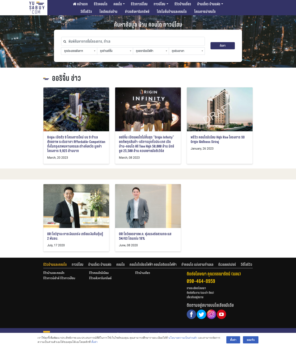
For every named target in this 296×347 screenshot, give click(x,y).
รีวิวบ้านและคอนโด (55, 264)
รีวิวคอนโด (100, 4)
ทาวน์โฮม (159, 4)
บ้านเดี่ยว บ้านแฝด (208, 4)
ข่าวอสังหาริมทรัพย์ (137, 11)
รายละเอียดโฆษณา (196, 288)
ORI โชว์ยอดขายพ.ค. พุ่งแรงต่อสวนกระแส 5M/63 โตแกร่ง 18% (145, 236)
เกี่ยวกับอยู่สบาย (195, 297)
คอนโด (117, 4)
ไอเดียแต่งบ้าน (108, 11)
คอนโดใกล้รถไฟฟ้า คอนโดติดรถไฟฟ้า (153, 264)
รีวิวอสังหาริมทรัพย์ (100, 278)
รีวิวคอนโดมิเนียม (99, 273)
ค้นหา (223, 45)
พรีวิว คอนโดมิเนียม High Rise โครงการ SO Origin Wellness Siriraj (218, 139)
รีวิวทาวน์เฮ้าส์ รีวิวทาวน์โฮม (59, 278)
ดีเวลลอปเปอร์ (227, 264)
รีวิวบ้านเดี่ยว (182, 4)
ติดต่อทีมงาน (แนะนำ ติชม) (200, 293)
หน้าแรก (80, 4)
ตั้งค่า (94, 342)
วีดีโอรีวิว (86, 11)
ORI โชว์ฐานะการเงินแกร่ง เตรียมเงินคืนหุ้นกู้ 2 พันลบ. (75, 236)
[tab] (57, 264)
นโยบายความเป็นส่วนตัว (182, 337)
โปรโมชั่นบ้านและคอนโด (172, 11)
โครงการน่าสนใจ (205, 11)
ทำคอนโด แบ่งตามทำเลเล (197, 264)
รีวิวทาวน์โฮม (139, 4)
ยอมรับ (251, 339)
